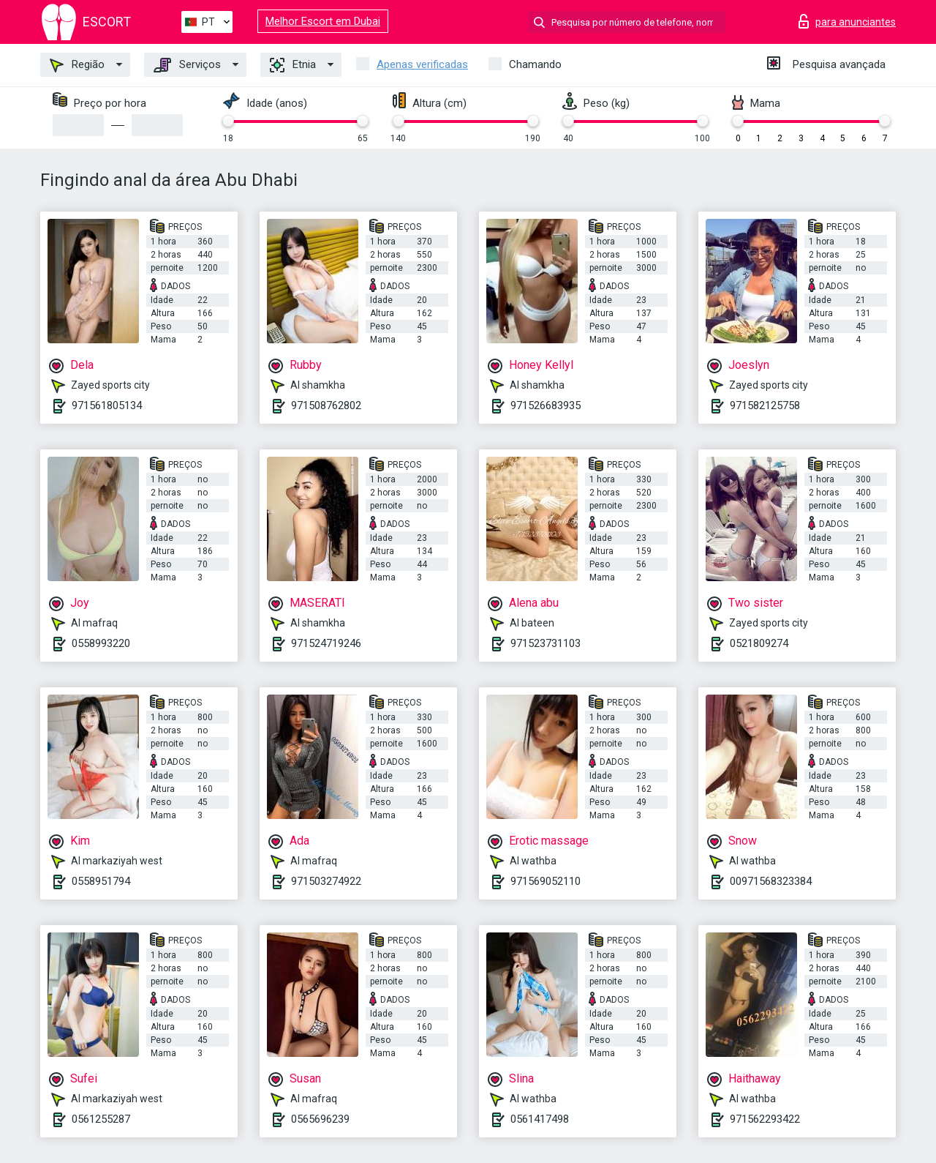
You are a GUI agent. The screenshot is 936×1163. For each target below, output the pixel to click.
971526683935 (545, 405)
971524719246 (326, 643)
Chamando (535, 64)
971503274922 (326, 881)
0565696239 (320, 1119)
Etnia (293, 65)
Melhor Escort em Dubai (322, 21)
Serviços (187, 65)
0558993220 (101, 643)
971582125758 (765, 405)
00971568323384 (771, 881)
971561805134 (107, 405)
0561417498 (539, 1119)
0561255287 (101, 1119)
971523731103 (545, 643)
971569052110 (545, 881)
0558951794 (101, 881)
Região (77, 65)
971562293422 (765, 1119)
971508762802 (326, 405)
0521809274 (759, 643)
